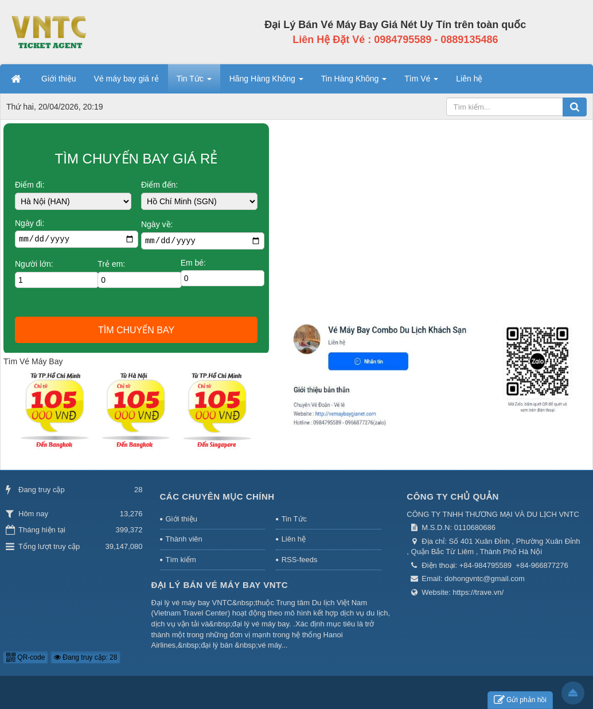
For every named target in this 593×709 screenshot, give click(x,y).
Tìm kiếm (181, 559)
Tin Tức (294, 519)
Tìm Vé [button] (421, 82)
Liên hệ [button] (469, 78)
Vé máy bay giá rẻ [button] (126, 78)
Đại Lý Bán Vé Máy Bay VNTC (219, 585)
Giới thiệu (181, 519)
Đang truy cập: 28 (85, 657)
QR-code (25, 657)
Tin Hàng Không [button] (354, 82)
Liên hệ (294, 539)
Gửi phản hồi (520, 700)
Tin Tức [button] (194, 82)
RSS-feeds (300, 559)
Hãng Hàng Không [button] (266, 82)
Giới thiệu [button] (58, 78)
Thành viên (184, 539)
